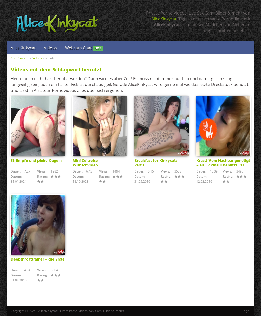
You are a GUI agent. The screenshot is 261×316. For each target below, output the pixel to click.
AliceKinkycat (163, 19)
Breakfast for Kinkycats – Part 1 (157, 163)
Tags (245, 311)
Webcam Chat (84, 48)
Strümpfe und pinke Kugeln (36, 160)
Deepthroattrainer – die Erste (38, 259)
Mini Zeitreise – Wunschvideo (87, 163)
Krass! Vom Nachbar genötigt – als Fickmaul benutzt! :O (223, 163)
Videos (50, 48)
